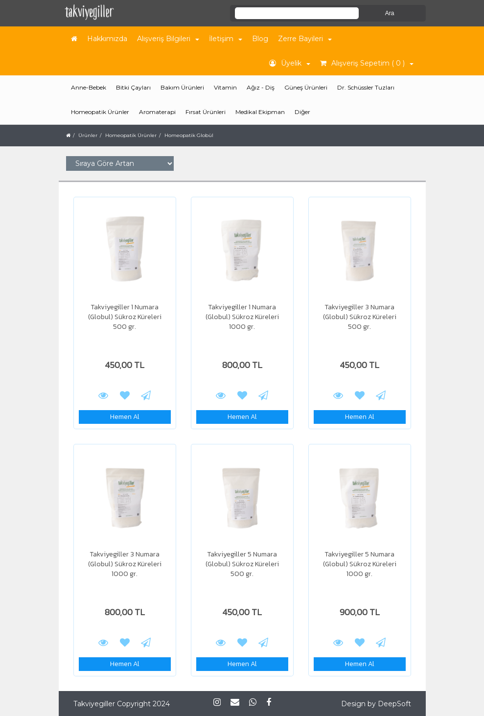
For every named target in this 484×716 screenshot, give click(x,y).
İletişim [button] (225, 38)
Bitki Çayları (133, 87)
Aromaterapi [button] (157, 111)
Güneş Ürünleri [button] (305, 87)
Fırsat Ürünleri (205, 111)
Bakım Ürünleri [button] (182, 87)
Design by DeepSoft (376, 703)
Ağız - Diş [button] (261, 87)
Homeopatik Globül (188, 135)
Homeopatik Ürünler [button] (100, 111)
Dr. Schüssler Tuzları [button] (365, 87)
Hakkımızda (107, 38)
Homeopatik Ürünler (131, 135)
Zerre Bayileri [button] (305, 38)
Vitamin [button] (225, 87)
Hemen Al (124, 417)
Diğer (302, 111)
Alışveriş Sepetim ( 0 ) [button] (367, 63)
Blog (260, 38)
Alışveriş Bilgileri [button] (168, 38)
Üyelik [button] (289, 63)
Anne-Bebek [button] (88, 87)
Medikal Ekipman (260, 111)
